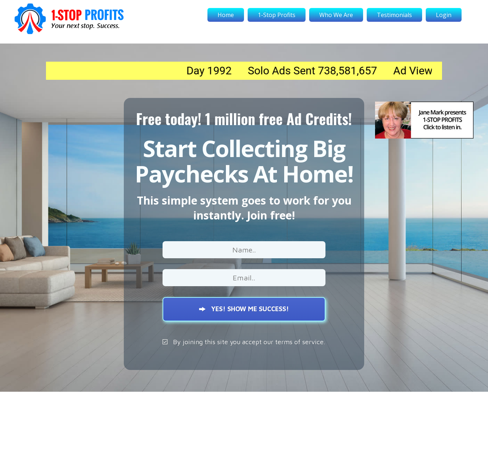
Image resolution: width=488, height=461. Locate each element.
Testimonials (394, 15)
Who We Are (336, 15)
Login (443, 15)
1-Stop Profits (276, 15)
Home (226, 15)
